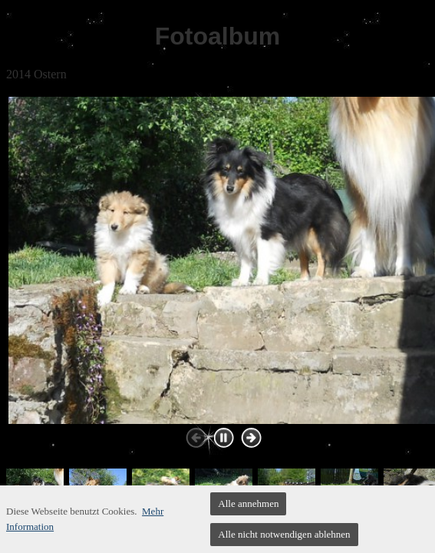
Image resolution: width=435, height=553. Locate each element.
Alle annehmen (248, 503)
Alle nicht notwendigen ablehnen (284, 534)
